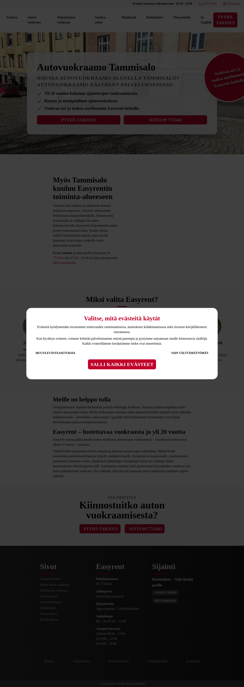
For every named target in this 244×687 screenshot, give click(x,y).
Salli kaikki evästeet (122, 364)
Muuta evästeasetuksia (55, 353)
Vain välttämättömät (190, 353)
